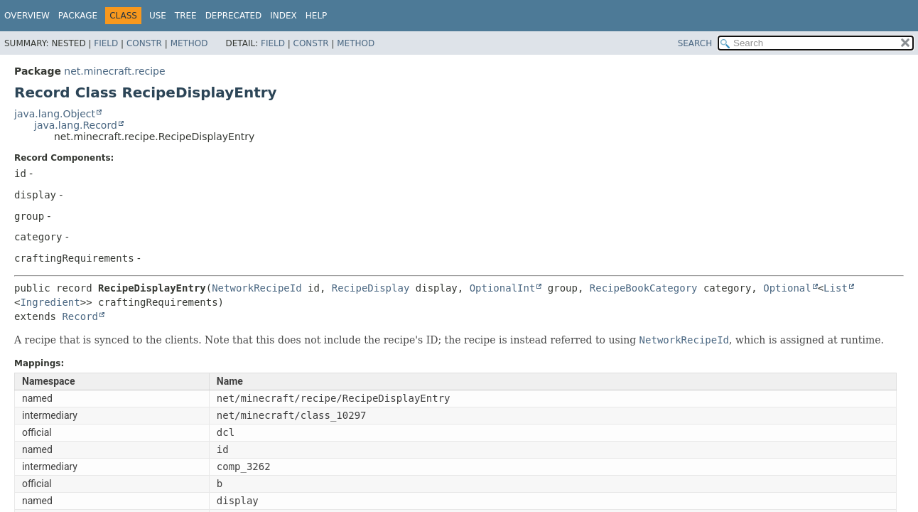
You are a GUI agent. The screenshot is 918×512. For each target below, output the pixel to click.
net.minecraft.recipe (114, 71)
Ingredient (50, 302)
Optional (787, 288)
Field (106, 43)
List (836, 288)
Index (283, 16)
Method (189, 43)
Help (317, 16)
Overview (27, 16)
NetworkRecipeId (256, 288)
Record (80, 316)
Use (157, 16)
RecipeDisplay (371, 288)
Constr (144, 43)
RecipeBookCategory (644, 288)
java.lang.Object (54, 113)
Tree (186, 16)
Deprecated (233, 16)
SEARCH (695, 43)
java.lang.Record (75, 125)
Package (77, 16)
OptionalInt (503, 288)
